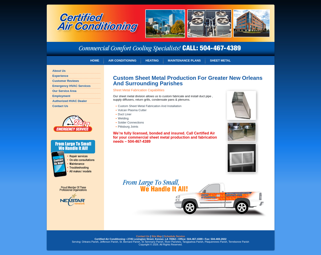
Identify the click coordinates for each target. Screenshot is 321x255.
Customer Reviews (65, 81)
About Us (59, 70)
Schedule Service (174, 236)
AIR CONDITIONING (122, 60)
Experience (60, 76)
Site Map (156, 236)
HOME (94, 60)
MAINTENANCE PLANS (184, 60)
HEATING (152, 60)
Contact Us (60, 106)
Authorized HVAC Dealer (69, 101)
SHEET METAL (220, 60)
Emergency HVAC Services (71, 86)
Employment (61, 96)
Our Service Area (64, 91)
